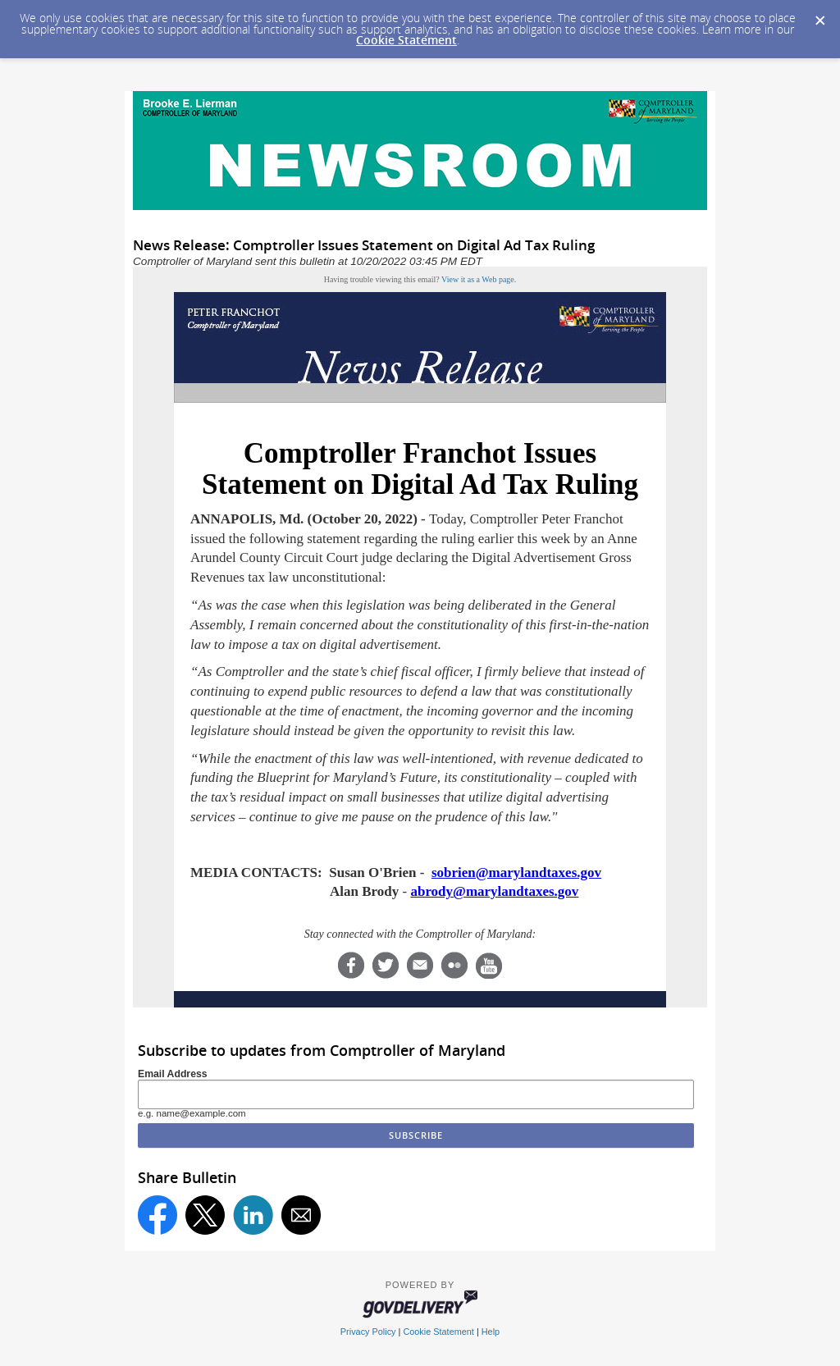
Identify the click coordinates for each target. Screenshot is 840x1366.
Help (491, 1331)
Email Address (173, 1074)
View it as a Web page (477, 279)
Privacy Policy (368, 1331)
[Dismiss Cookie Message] (819, 15)
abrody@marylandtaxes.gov (494, 891)
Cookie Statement (406, 40)
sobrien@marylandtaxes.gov (516, 872)
